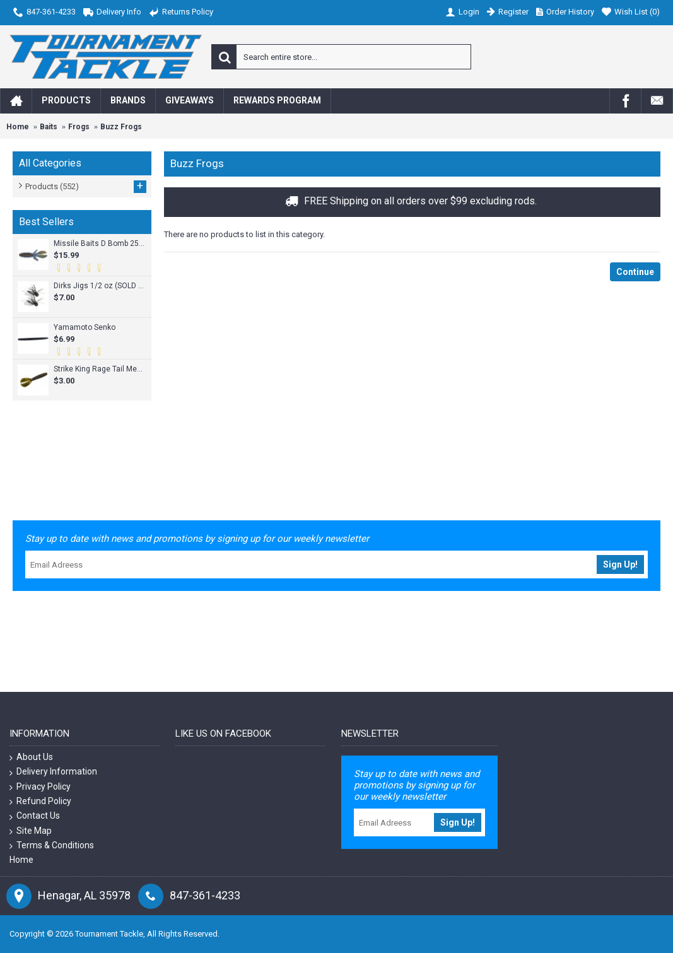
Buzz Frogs (121, 126)
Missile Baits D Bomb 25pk (99, 243)
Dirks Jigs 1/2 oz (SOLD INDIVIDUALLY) (99, 285)
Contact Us (34, 815)
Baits (48, 126)
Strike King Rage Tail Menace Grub (99, 369)
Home (17, 126)
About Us (31, 757)
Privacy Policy (40, 786)
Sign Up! (620, 564)
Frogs (79, 126)
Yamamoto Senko (84, 327)
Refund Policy (40, 801)
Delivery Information (53, 771)
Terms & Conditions (51, 845)
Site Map (30, 831)
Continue (635, 272)
